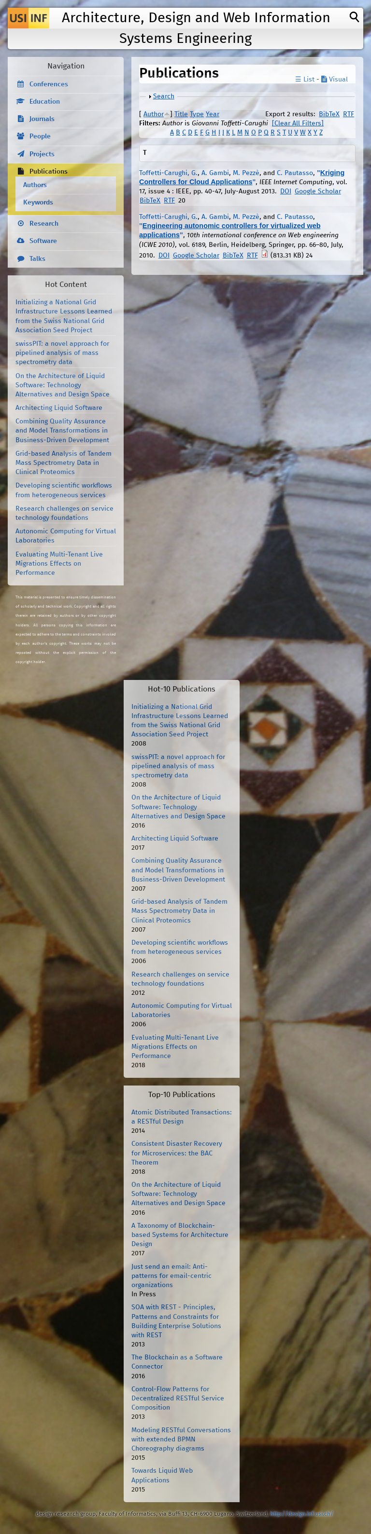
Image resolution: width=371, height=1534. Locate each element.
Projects (42, 154)
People (40, 136)
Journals (42, 119)
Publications (48, 171)
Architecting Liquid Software (58, 408)
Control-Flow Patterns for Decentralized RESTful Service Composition (177, 1398)
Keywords (38, 202)
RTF (348, 114)
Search (163, 96)
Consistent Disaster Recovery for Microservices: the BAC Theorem (176, 1153)
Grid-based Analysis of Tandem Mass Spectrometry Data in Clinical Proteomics (63, 462)
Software (43, 241)
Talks (37, 259)
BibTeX (329, 114)
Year (212, 114)
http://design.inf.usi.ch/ (301, 1514)
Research (43, 223)
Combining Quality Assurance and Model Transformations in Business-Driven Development (62, 430)
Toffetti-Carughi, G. (168, 173)
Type (197, 114)
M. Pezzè (246, 173)
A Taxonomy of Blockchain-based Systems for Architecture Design (179, 1235)
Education (44, 101)
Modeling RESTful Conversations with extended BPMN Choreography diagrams (181, 1439)
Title (181, 114)
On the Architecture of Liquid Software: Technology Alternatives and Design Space (62, 385)
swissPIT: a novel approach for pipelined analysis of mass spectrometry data (62, 353)
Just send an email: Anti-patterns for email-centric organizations (171, 1276)
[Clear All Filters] (298, 123)
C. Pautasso (295, 173)
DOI (285, 191)
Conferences (48, 84)
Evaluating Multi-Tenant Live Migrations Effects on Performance (59, 563)
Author (153, 114)
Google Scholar (318, 191)
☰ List (304, 79)
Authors (35, 185)
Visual (334, 79)
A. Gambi (215, 173)
